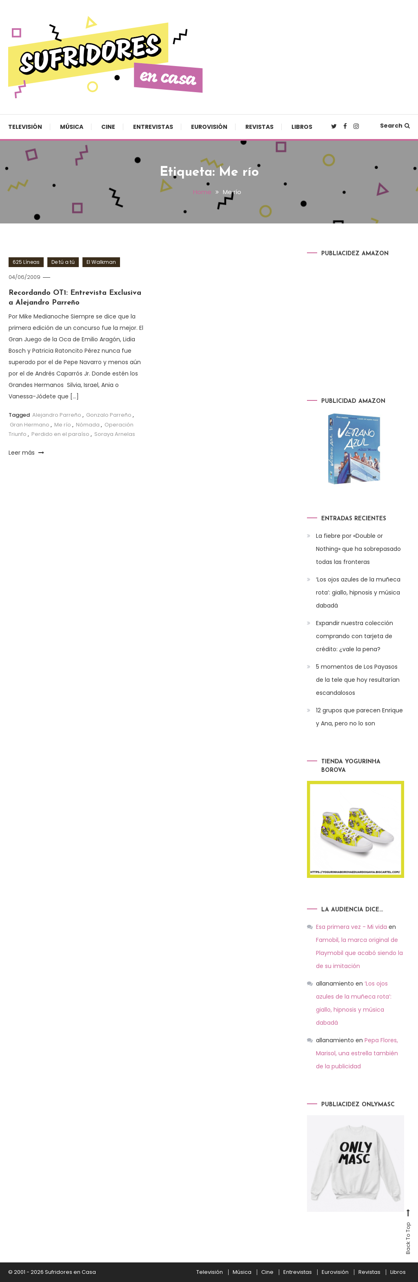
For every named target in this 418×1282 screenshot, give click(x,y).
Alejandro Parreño (56, 415)
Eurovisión (209, 127)
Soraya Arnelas (114, 434)
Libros (301, 127)
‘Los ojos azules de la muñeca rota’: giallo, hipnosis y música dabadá (358, 592)
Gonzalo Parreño (108, 415)
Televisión (25, 127)
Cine (108, 127)
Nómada (88, 425)
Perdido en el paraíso (60, 434)
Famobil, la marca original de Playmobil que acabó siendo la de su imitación (359, 953)
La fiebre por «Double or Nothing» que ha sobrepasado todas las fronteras (358, 549)
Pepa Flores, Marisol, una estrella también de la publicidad (357, 1053)
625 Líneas (26, 262)
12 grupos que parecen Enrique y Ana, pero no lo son (359, 716)
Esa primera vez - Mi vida (351, 927)
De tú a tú (63, 262)
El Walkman (101, 262)
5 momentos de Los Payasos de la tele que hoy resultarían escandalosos (358, 680)
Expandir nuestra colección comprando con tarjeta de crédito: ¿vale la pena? (354, 636)
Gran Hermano (29, 425)
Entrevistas (153, 127)
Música (71, 127)
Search (395, 126)
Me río (62, 425)
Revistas (259, 127)
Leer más (26, 453)
